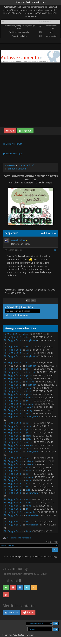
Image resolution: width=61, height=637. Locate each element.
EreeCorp (31, 635)
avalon (29, 445)
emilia (28, 413)
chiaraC (29, 407)
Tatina (28, 436)
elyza (28, 490)
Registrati (25, 130)
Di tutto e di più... (27, 165)
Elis (27, 350)
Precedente (12, 307)
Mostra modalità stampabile (19, 538)
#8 (55, 250)
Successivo (25, 307)
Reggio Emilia (10, 334)
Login (10, 130)
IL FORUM (9, 165)
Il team (28, 612)
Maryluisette (31, 340)
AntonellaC (30, 372)
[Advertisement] (30, 94)
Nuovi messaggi (12, 153)
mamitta (29, 398)
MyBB (15, 635)
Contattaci (11, 612)
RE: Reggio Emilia (12, 337)
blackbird (30, 382)
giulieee (25, 334)
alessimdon (18, 240)
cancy (28, 388)
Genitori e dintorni (16, 168)
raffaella (29, 461)
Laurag (29, 378)
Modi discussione (48, 233)
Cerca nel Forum (12, 144)
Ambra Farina (32, 515)
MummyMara (32, 417)
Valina (28, 337)
